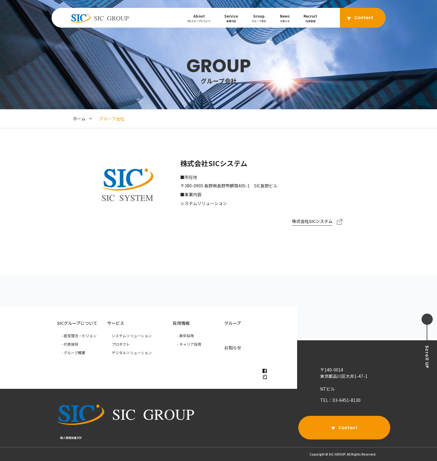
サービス (115, 323)
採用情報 (181, 323)
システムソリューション (132, 335)
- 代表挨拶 (70, 344)
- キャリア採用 (189, 344)
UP (427, 357)
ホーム (79, 119)
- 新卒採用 (185, 335)
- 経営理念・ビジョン (79, 335)
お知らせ (232, 348)
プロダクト (121, 344)
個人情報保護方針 (71, 438)
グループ (232, 323)
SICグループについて (77, 323)
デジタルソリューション (132, 352)
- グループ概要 (73, 352)
